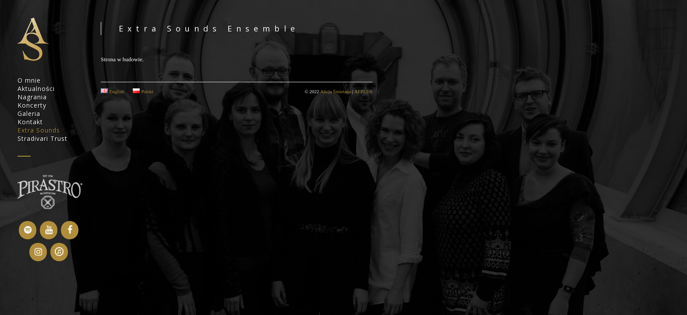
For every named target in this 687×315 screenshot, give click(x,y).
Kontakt (30, 122)
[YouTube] (48, 230)
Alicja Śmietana (335, 91)
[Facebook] (69, 230)
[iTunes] (59, 252)
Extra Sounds (39, 130)
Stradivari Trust (42, 138)
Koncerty (32, 105)
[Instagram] (38, 252)
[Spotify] (27, 230)
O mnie (29, 80)
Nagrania (32, 97)
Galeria (29, 113)
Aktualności (36, 88)
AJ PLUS (363, 91)
